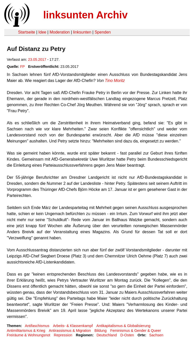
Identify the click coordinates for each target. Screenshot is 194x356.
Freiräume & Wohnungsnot (28, 335)
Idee (42, 32)
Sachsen (156, 335)
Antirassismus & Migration (70, 331)
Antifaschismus (37, 326)
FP (22, 67)
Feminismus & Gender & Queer (135, 331)
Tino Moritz (115, 80)
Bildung (100, 331)
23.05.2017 (37, 59)
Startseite (26, 32)
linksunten (82, 32)
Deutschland (106, 335)
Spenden (102, 32)
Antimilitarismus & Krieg (26, 331)
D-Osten (127, 335)
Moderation (60, 32)
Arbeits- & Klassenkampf (73, 326)
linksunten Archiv (85, 14)
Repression (63, 335)
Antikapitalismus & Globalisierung (123, 326)
